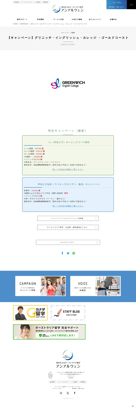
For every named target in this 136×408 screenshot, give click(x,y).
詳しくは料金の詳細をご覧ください (68, 169)
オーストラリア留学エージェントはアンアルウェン (68, 386)
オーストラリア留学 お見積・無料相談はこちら (67, 227)
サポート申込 (116, 2)
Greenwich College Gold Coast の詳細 (67, 218)
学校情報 (40, 19)
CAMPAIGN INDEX (67, 242)
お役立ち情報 (77, 19)
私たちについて (95, 19)
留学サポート (22, 19)
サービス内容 (58, 19)
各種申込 (113, 19)
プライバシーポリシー (57, 388)
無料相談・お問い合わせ (116, 7)
